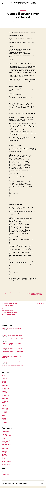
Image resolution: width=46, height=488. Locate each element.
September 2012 (5, 424)
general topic (4, 439)
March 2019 (4, 379)
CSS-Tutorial (4, 436)
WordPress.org (5, 478)
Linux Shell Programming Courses (11, 312)
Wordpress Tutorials (6, 466)
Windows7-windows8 (6, 463)
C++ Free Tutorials (6, 434)
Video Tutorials (5, 462)
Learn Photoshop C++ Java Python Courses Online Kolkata (23, 2)
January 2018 (5, 387)
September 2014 (5, 403)
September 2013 (5, 416)
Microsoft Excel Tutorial (7, 449)
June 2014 (4, 406)
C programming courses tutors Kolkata (12, 305)
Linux (3, 447)
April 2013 (4, 421)
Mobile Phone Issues (6, 452)
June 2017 (4, 391)
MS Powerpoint (5, 453)
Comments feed (5, 476)
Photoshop (4, 456)
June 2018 (4, 383)
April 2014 (4, 407)
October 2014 (5, 401)
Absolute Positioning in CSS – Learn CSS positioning (12, 334)
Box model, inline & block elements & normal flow (12, 337)
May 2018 (4, 384)
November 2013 (5, 414)
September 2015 (5, 397)
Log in (3, 473)
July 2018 (4, 381)
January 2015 (5, 400)
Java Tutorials (5, 443)
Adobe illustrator (5, 433)
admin (19, 24)
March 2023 (4, 377)
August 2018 (4, 380)
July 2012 (4, 426)
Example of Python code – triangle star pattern (11, 330)
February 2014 (5, 410)
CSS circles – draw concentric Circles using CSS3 (12, 350)
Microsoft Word (5, 450)
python (3, 459)
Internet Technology (6, 442)
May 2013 (4, 420)
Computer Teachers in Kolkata (10, 318)
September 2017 (5, 390)
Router (3, 460)
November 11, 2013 (26, 24)
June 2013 (4, 418)
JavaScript (4, 444)
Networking (4, 454)
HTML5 (3, 440)
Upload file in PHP (19, 286)
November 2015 (5, 394)
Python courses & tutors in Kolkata (11, 320)
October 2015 (5, 396)
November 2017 (5, 389)
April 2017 (4, 393)
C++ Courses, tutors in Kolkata (10, 307)
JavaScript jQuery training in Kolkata (11, 314)
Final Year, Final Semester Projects (11, 310)
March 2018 (4, 386)
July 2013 (4, 417)
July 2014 (4, 404)
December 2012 (5, 423)
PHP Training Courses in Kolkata (10, 316)
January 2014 (5, 411)
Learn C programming (6, 446)
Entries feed (4, 475)
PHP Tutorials (23, 10)
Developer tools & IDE (6, 437)
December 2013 (5, 413)
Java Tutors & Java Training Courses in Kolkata (14, 309)
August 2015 (4, 399)
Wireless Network (5, 464)
